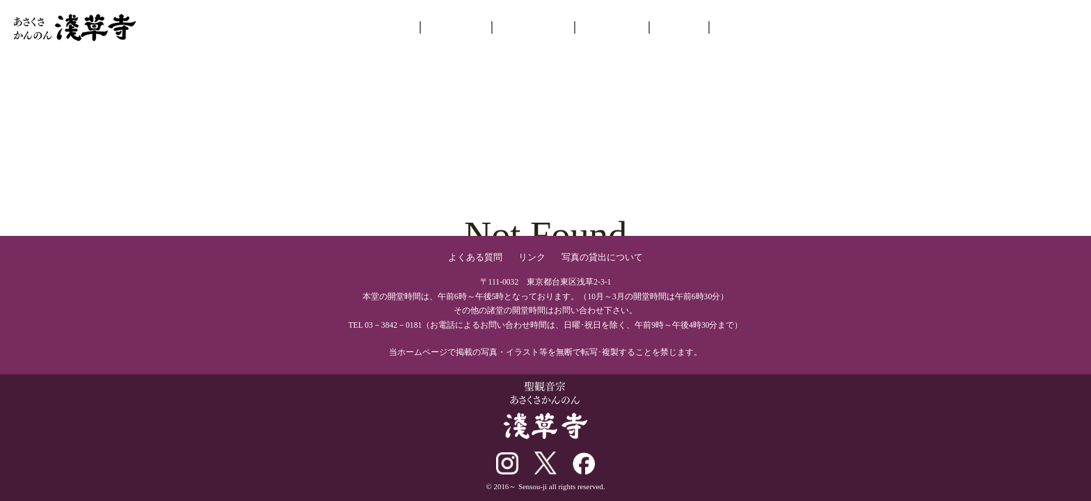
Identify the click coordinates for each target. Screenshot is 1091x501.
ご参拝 (678, 25)
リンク (532, 257)
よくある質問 (475, 257)
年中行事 (611, 25)
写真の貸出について (602, 257)
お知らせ (455, 25)
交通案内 (738, 25)
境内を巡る (532, 25)
